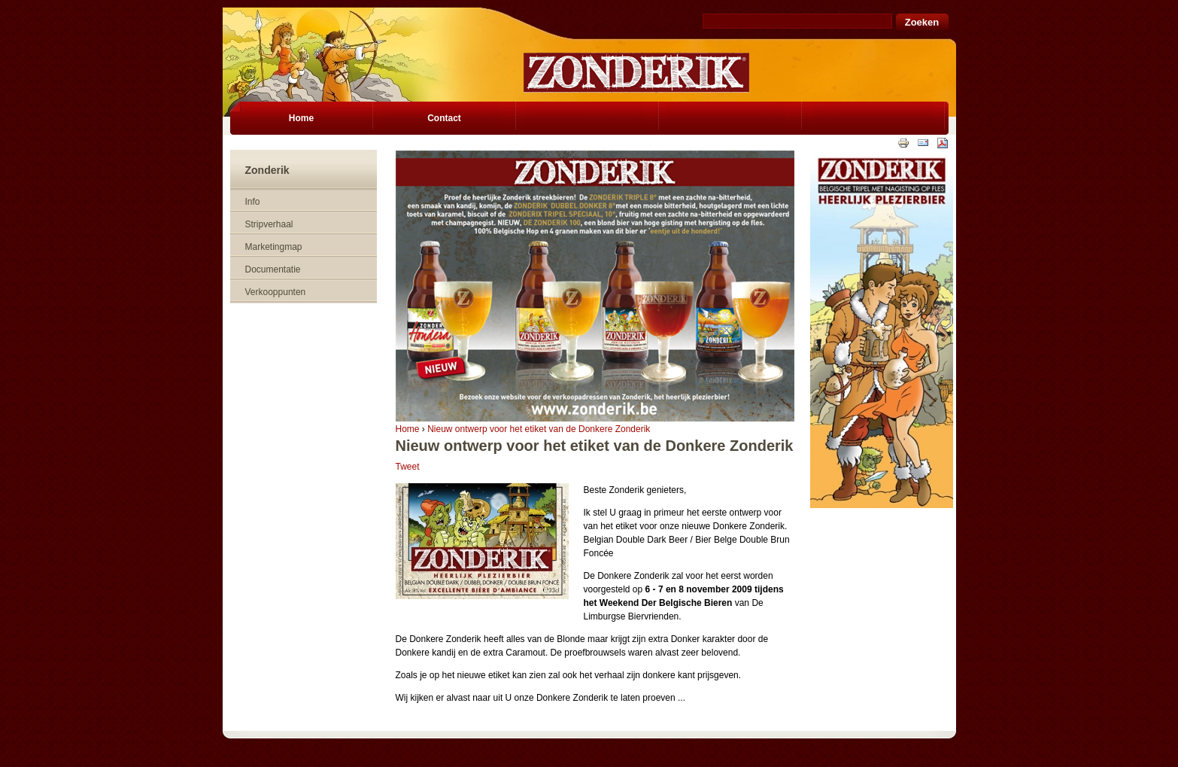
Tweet (408, 466)
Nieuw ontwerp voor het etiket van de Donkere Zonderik (538, 429)
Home (408, 429)
